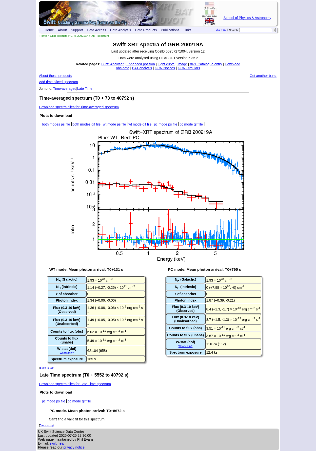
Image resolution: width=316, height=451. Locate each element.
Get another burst (263, 76)
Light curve (166, 64)
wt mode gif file (139, 124)
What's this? (67, 352)
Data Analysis (120, 30)
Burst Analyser (112, 64)
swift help (57, 443)
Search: (234, 30)
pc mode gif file (191, 124)
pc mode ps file (165, 124)
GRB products (58, 35)
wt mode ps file (114, 124)
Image (182, 64)
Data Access (96, 30)
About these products (55, 76)
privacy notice (74, 447)
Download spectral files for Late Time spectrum (75, 384)
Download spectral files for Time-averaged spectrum (79, 107)
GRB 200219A (79, 35)
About (62, 30)
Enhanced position (140, 64)
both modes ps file (56, 124)
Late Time (84, 88)
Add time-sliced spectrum (58, 82)
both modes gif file (87, 124)
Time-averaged (64, 88)
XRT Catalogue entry (206, 64)
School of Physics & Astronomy (247, 18)
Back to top (47, 367)
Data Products (146, 30)
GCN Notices (165, 68)
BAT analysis (142, 68)
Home (49, 30)
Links (187, 30)
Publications (170, 30)
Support (77, 30)
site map (221, 29)
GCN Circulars (189, 68)
